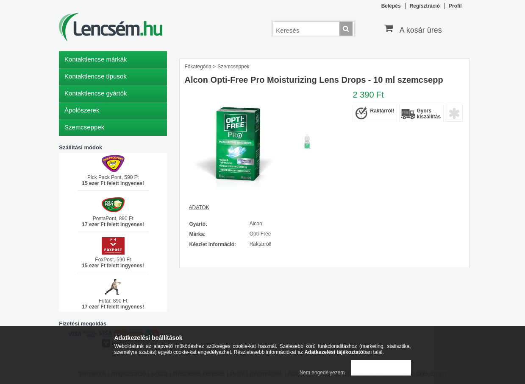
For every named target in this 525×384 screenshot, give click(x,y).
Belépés (391, 6)
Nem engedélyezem (322, 373)
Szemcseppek (84, 127)
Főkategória (197, 67)
